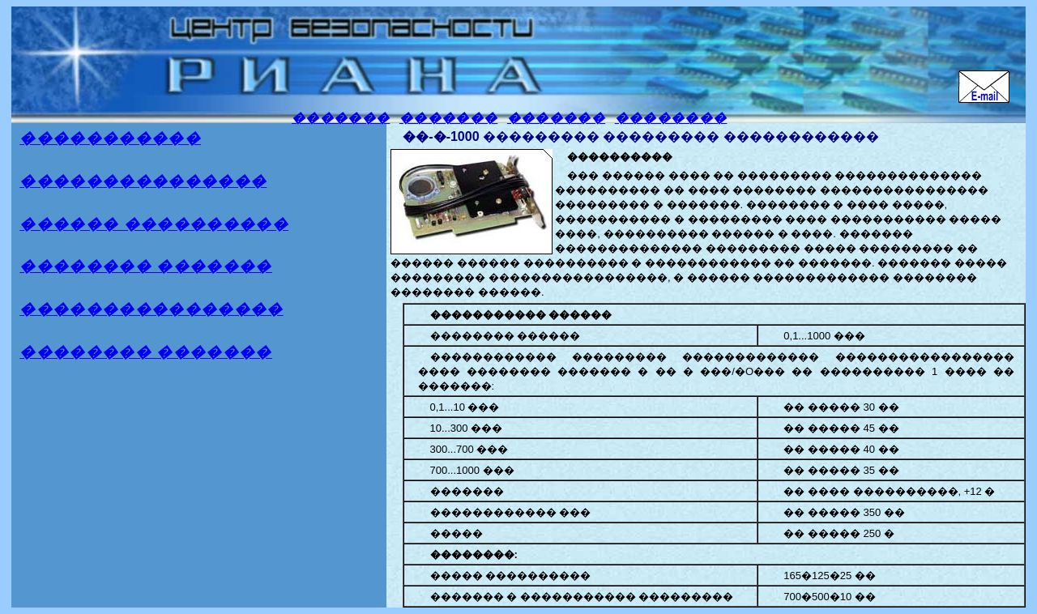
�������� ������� (145, 266)
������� (341, 118)
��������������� (143, 181)
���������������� (151, 309)
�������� (671, 118)
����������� (110, 138)
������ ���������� (153, 223)
